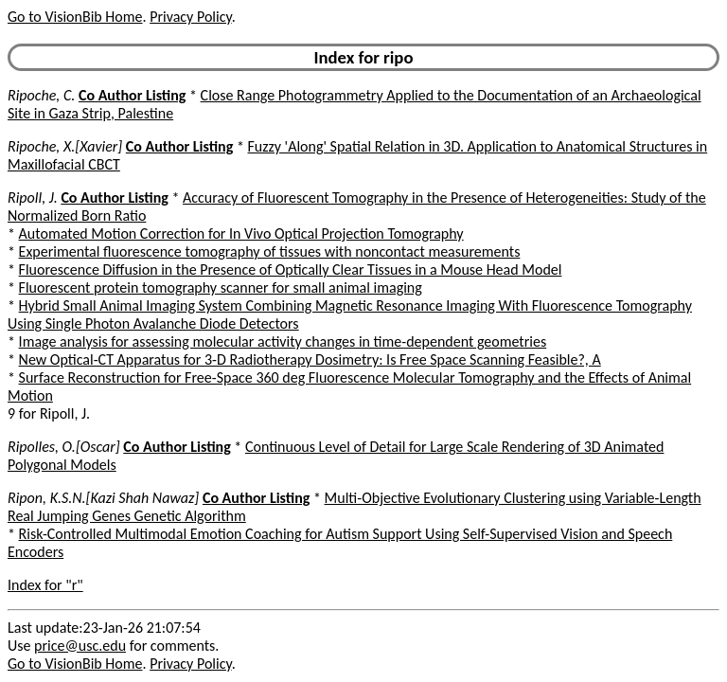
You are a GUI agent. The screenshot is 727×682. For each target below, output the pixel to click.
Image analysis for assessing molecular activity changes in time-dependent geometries (283, 341)
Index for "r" (45, 585)
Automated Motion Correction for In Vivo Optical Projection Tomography (241, 233)
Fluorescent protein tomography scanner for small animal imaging (220, 287)
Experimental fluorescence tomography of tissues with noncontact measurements (270, 251)
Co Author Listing (132, 95)
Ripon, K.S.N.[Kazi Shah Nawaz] (103, 498)
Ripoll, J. (33, 197)
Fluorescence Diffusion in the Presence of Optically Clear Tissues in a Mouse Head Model (290, 269)
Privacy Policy (190, 17)
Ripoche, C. (41, 95)
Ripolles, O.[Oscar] (64, 447)
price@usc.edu (80, 646)
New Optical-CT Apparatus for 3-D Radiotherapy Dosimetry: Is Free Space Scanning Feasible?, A (310, 359)
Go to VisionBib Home (75, 17)
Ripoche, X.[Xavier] (65, 146)
